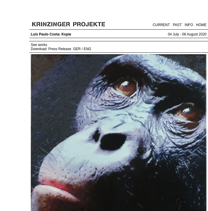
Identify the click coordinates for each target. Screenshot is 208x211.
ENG (87, 49)
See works (39, 45)
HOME (201, 25)
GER (77, 49)
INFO (189, 25)
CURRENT (161, 25)
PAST (177, 25)
